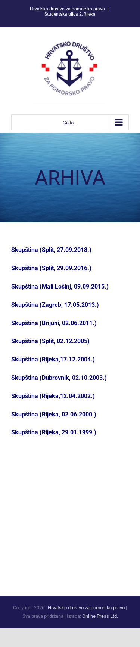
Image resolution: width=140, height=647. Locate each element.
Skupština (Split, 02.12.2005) (50, 341)
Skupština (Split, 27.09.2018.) (51, 249)
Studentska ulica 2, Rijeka (70, 14)
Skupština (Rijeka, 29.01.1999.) (53, 432)
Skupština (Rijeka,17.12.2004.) (53, 359)
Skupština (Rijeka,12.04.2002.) (53, 396)
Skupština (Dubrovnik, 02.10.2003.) (59, 377)
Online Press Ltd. (100, 616)
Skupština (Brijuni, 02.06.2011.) (54, 323)
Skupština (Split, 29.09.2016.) (51, 268)
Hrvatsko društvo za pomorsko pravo (86, 607)
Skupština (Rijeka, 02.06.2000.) (53, 414)
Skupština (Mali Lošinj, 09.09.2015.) (60, 286)
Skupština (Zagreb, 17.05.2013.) (55, 304)
